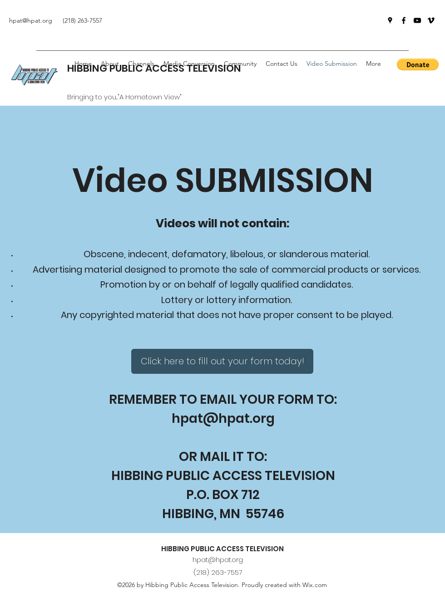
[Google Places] (390, 20)
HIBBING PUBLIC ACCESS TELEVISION (222, 548)
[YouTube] (417, 20)
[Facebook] (403, 20)
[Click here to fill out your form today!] (222, 361)
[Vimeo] (430, 20)
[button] (240, 63)
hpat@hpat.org (223, 418)
